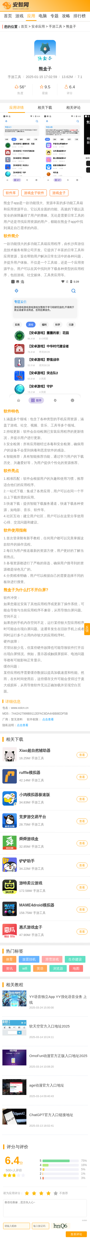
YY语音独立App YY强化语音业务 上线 (58, 999)
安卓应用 (38, 26)
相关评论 (73, 107)
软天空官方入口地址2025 (49, 1026)
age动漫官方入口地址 (46, 1085)
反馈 (87, 628)
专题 (54, 16)
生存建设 (75, 959)
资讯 (9, 968)
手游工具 (55, 26)
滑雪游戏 (52, 959)
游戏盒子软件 (34, 193)
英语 (40, 968)
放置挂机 (29, 959)
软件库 (11, 193)
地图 (76, 968)
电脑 (43, 16)
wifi (24, 968)
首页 (8, 16)
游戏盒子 (59, 193)
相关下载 (45, 107)
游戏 (19, 16)
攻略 (66, 16)
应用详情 (16, 107)
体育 (9, 959)
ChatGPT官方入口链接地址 (51, 1115)
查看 (82, 755)
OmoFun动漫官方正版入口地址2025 (58, 1056)
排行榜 (79, 16)
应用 (31, 16)
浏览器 (58, 968)
